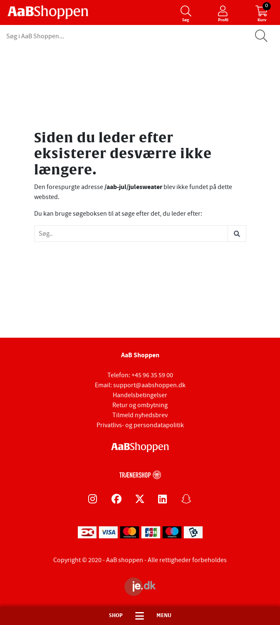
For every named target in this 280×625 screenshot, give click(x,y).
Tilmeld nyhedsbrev (140, 415)
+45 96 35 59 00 (152, 375)
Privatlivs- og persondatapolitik (140, 425)
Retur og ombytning (140, 405)
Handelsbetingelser (140, 395)
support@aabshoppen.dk (149, 385)
